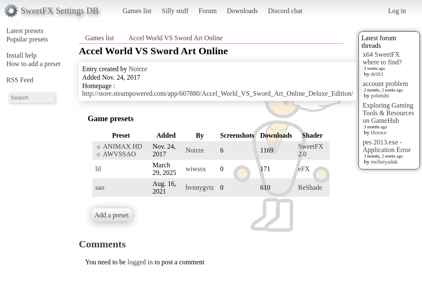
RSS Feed (19, 79)
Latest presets (25, 30)
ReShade (310, 187)
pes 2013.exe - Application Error (387, 146)
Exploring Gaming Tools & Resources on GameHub (388, 113)
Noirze (138, 68)
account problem (385, 83)
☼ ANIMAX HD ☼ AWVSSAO (118, 150)
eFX (304, 168)
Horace (379, 132)
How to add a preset (33, 63)
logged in (140, 262)
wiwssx (196, 168)
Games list (137, 10)
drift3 (377, 74)
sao (99, 187)
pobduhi (380, 95)
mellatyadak (384, 161)
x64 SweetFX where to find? (382, 58)
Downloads (242, 10)
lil (98, 168)
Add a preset (111, 215)
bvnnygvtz (200, 187)
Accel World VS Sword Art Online (175, 38)
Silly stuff (175, 10)
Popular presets (27, 39)
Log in (397, 10)
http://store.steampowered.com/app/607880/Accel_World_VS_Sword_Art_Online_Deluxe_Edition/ (217, 93)
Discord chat (285, 10)
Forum (208, 10)
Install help (21, 55)
